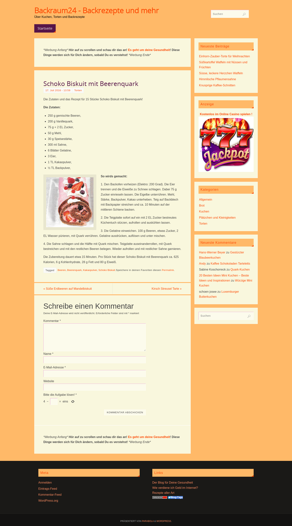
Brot (201, 205)
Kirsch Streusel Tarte (167, 288)
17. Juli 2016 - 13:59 (57, 90)
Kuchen (204, 211)
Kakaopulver (90, 270)
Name (48, 353)
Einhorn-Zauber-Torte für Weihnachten (224, 56)
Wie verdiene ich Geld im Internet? (175, 487)
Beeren (62, 270)
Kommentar (52, 320)
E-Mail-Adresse (54, 367)
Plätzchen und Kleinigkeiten (217, 217)
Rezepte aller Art (163, 492)
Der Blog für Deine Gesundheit (172, 482)
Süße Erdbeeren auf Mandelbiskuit (67, 288)
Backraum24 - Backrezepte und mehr (96, 10)
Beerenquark (74, 270)
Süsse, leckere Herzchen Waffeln (221, 73)
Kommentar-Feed (50, 494)
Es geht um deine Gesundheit (149, 50)
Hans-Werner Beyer (212, 252)
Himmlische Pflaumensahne (217, 79)
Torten (78, 90)
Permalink (168, 270)
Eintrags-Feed (47, 488)
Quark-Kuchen (240, 269)
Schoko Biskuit (106, 270)
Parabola (148, 521)
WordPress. (164, 521)
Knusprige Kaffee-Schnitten (217, 85)
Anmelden (45, 482)
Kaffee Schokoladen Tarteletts (230, 263)
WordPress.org (48, 500)
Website (48, 381)
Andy (202, 263)
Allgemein (205, 199)
